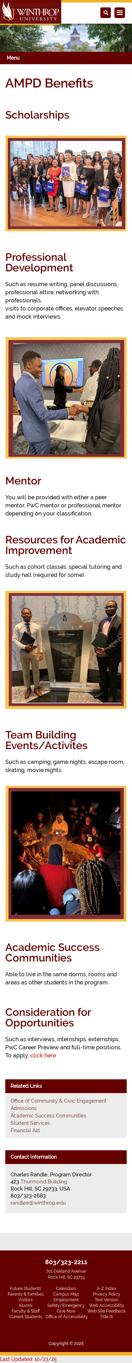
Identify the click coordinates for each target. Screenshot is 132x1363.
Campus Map (66, 1294)
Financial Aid (25, 1130)
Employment (66, 1299)
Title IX (106, 1316)
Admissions (24, 1108)
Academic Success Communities (48, 1115)
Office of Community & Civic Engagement (58, 1101)
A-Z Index (106, 1288)
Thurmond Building (43, 1181)
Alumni (25, 1305)
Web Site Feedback (106, 1311)
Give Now (66, 1311)
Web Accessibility (106, 1305)
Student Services (30, 1123)
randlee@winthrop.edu (38, 1203)
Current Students (25, 1316)
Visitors (25, 1299)
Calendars (66, 1288)
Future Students (25, 1288)
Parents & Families (26, 1294)
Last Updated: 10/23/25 (28, 1359)
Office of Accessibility (67, 1316)
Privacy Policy (106, 1294)
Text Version (106, 1299)
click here (43, 1055)
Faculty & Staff (26, 1311)
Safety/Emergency (66, 1305)
